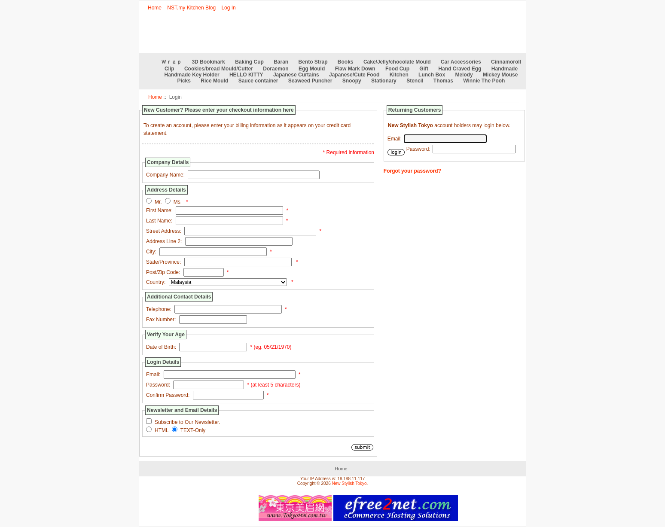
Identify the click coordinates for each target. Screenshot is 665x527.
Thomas (443, 81)
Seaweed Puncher (310, 81)
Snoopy (351, 81)
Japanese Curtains (296, 75)
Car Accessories (461, 62)
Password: (158, 385)
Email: (153, 375)
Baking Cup (249, 62)
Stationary (384, 81)
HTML (162, 430)
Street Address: (163, 231)
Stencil (414, 81)
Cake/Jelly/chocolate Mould (397, 62)
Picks (184, 81)
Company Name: (165, 175)
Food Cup (397, 69)
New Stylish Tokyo (349, 483)
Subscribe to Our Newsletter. (187, 422)
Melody (464, 75)
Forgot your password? (412, 171)
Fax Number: (161, 320)
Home (155, 8)
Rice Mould (214, 81)
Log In (228, 8)
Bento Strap (313, 62)
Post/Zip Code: (163, 272)
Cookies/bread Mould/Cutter (218, 69)
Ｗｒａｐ (171, 62)
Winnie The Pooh (484, 81)
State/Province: (163, 262)
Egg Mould (312, 69)
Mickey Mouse (500, 75)
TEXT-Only (193, 430)
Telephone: (158, 309)
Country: (155, 282)
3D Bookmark (208, 62)
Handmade (504, 69)
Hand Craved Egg (459, 69)
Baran (281, 62)
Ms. (178, 202)
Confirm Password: (167, 395)
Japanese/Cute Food (354, 75)
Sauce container (258, 81)
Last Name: (159, 221)
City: (151, 252)
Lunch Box (431, 75)
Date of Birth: (161, 347)
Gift (423, 69)
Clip (169, 69)
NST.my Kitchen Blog (191, 8)
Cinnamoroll (506, 62)
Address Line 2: (164, 241)
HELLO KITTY (246, 75)
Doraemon (275, 69)
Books (346, 62)
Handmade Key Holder (192, 75)
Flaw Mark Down (355, 69)
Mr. (158, 202)
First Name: (159, 210)
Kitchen (399, 75)
